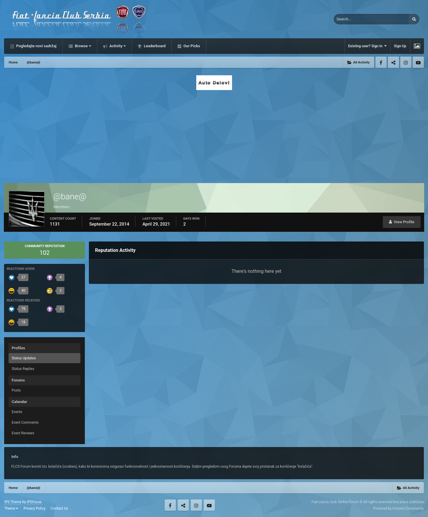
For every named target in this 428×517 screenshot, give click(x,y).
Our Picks (191, 46)
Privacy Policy (34, 508)
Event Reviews (23, 433)
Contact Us (59, 508)
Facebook (381, 62)
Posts (16, 390)
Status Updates (24, 358)
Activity (117, 46)
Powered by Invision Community (398, 508)
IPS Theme (12, 502)
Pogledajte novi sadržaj (35, 46)
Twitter (393, 62)
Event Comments (25, 422)
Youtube (418, 62)
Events (17, 412)
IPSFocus (34, 502)
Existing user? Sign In (367, 46)
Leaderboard (154, 46)
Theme (11, 508)
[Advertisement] (214, 135)
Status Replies (23, 369)
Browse (82, 46)
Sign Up (400, 46)
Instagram (405, 62)
